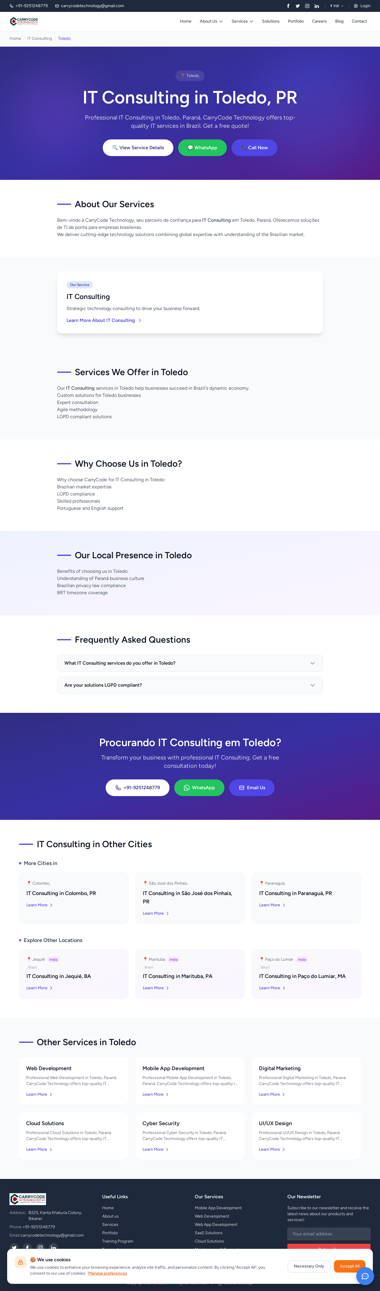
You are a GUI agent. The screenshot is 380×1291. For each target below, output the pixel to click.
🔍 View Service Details (138, 147)
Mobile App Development (218, 1207)
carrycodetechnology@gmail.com (52, 1235)
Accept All (350, 1266)
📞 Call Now (254, 147)
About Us (211, 21)
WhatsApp (199, 788)
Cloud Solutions (209, 1241)
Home (185, 21)
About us (110, 1216)
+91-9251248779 (137, 788)
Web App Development (216, 1224)
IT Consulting (39, 38)
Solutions (271, 21)
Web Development (212, 1216)
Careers (319, 21)
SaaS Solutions (209, 1232)
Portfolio (296, 21)
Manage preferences (107, 1273)
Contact (359, 21)
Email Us (252, 788)
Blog (339, 21)
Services (243, 21)
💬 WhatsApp (203, 147)
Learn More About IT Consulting (104, 320)
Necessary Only (309, 1266)
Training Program (117, 1241)
